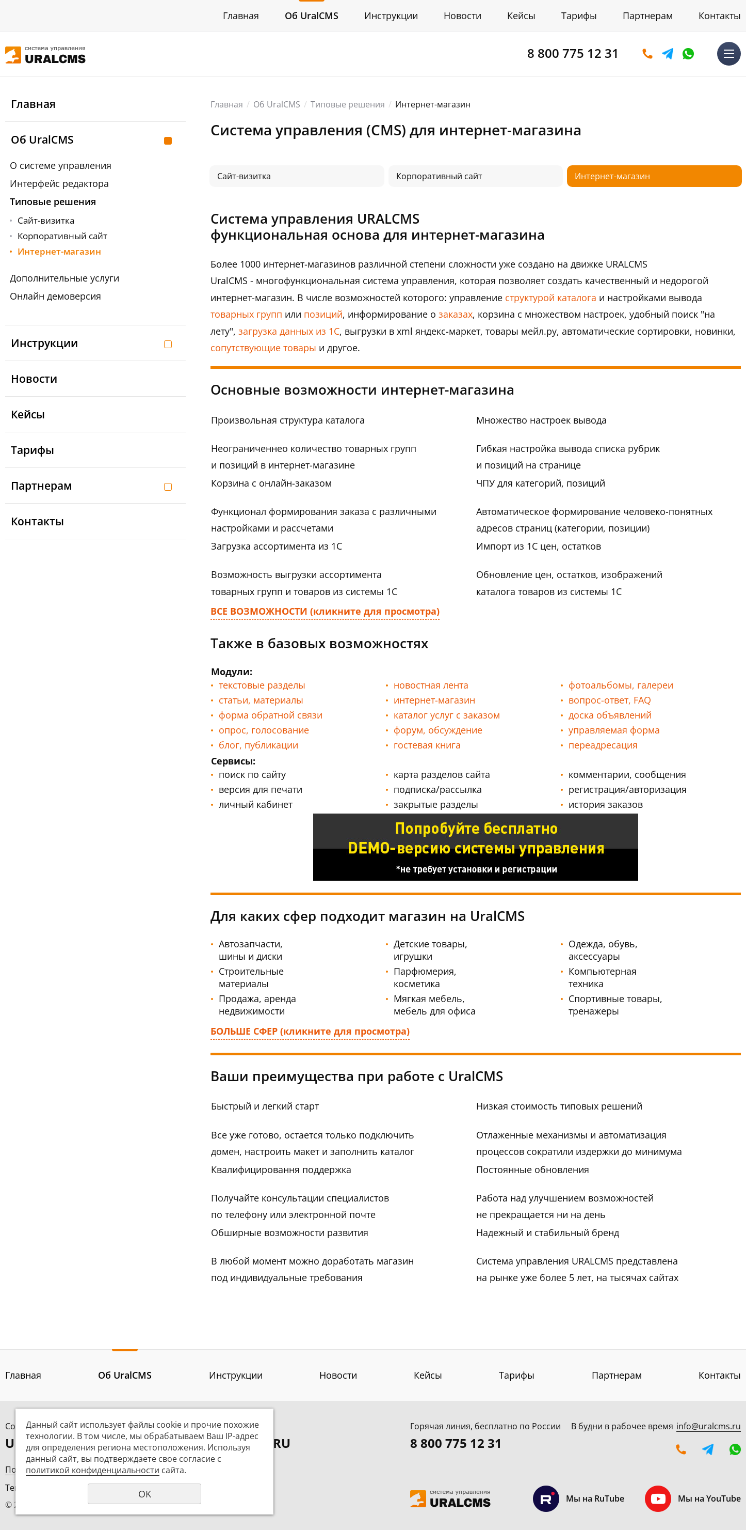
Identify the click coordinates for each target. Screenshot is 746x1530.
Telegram (667, 53)
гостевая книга (427, 745)
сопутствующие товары (263, 347)
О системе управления (60, 165)
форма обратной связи (270, 715)
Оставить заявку (647, 54)
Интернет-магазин (59, 251)
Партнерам (648, 15)
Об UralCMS (311, 15)
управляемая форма (614, 730)
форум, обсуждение (438, 730)
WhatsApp (688, 53)
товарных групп (246, 314)
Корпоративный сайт (62, 236)
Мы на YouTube (693, 1499)
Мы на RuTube (578, 1499)
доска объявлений (610, 715)
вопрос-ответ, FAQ (610, 700)
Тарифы (579, 15)
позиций (323, 314)
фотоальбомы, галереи (621, 685)
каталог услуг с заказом (447, 715)
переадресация (603, 745)
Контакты (720, 15)
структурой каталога (550, 297)
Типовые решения (53, 201)
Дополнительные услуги (64, 278)
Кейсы (521, 15)
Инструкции (391, 15)
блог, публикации (258, 745)
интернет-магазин (434, 700)
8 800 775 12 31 (573, 52)
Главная (241, 15)
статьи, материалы (261, 700)
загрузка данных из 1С (288, 331)
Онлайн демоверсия (55, 296)
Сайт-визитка (46, 220)
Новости (462, 15)
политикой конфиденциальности (92, 1470)
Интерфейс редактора (59, 183)
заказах (456, 314)
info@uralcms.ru (708, 1426)
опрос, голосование (264, 730)
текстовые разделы (262, 685)
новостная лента (431, 685)
